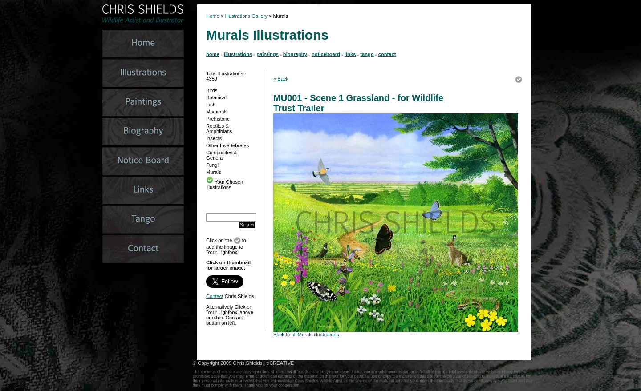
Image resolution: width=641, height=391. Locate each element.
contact (387, 54)
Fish (210, 104)
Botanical (216, 97)
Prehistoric (218, 118)
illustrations (238, 54)
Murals (213, 172)
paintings (267, 54)
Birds (212, 90)
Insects (214, 138)
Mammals (216, 111)
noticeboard (326, 54)
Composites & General (221, 155)
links (350, 54)
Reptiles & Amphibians (219, 128)
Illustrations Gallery (246, 16)
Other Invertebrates (227, 145)
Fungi (212, 165)
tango (366, 54)
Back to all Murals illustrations (306, 334)
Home (212, 16)
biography (295, 54)
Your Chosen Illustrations (224, 184)
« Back (280, 78)
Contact (214, 296)
